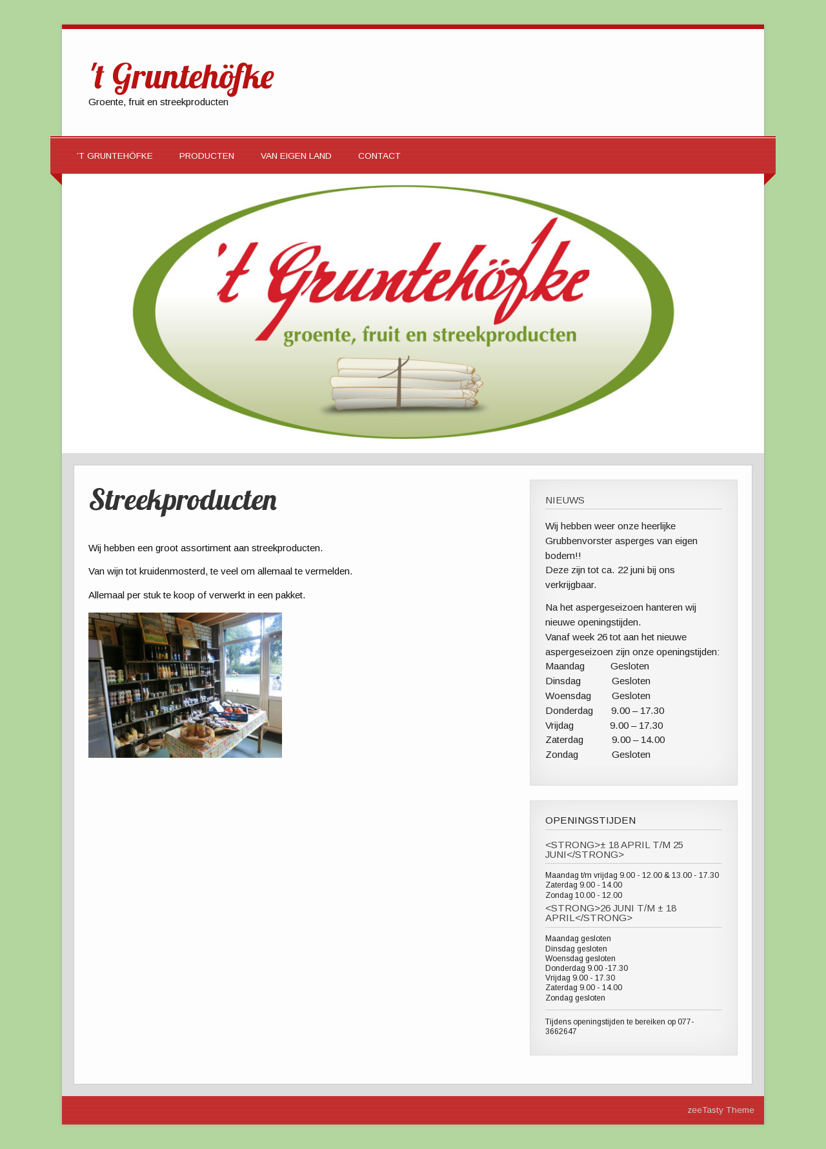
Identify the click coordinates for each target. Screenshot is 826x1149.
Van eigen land (296, 156)
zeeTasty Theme (720, 1110)
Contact (379, 156)
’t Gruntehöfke (115, 156)
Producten (206, 156)
